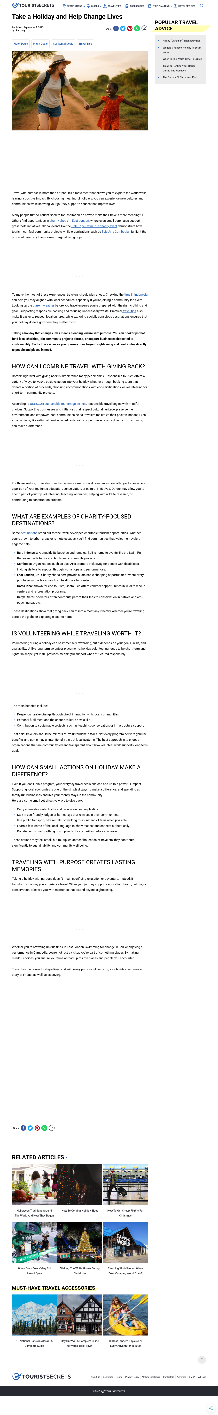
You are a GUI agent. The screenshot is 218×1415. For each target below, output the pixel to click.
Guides (95, 6)
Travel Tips (114, 6)
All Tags (202, 1377)
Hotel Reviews (186, 6)
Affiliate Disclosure (151, 1377)
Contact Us (168, 1377)
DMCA (192, 1377)
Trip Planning (161, 6)
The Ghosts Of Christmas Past (180, 77)
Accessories (137, 6)
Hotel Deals (21, 43)
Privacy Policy (132, 1377)
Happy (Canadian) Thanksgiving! (181, 40)
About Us (95, 1377)
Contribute (108, 1377)
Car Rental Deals (63, 43)
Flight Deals (40, 43)
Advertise (181, 1377)
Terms (119, 1377)
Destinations (74, 6)
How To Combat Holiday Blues (79, 1210)
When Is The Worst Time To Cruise (182, 59)
